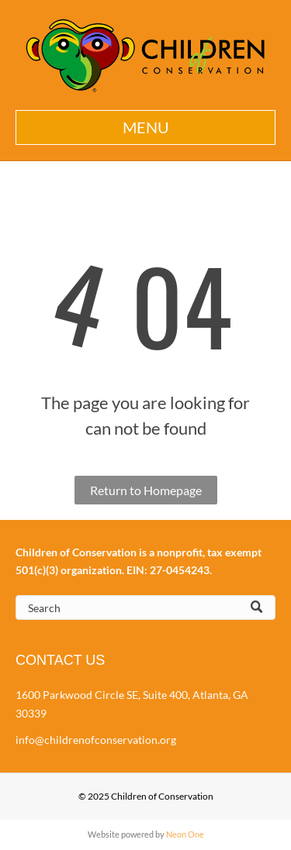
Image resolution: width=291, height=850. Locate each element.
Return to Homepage (146, 490)
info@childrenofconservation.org (96, 739)
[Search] (145, 607)
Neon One (185, 834)
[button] (145, 127)
